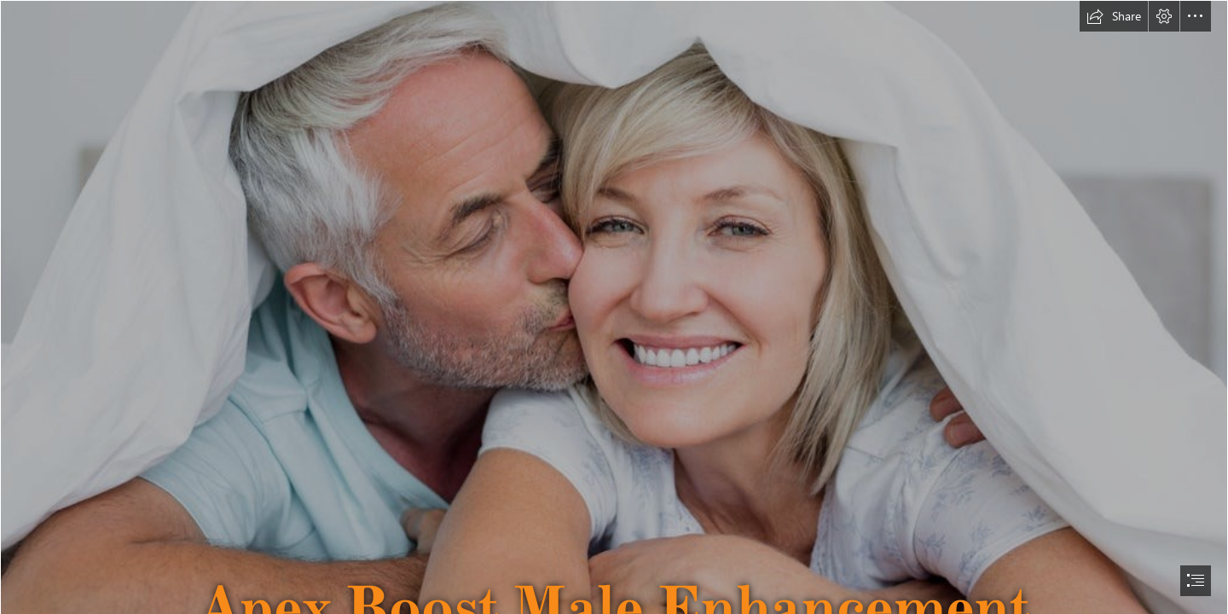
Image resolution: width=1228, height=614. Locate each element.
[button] (1114, 16)
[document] (614, 307)
